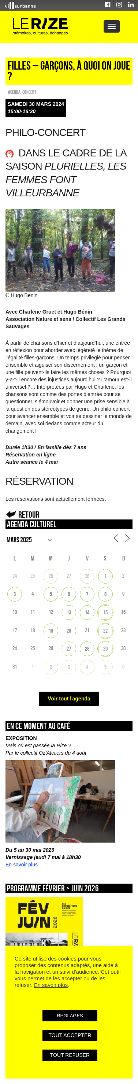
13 (69, 612)
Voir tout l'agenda (69, 698)
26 (51, 576)
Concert (29, 92)
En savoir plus (21, 864)
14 (87, 612)
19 (51, 631)
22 (105, 631)
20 (69, 631)
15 (105, 612)
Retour (29, 514)
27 (69, 648)
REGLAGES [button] (70, 1015)
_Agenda (12, 92)
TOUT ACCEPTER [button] (70, 1035)
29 (105, 648)
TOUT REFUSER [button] (70, 1055)
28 (87, 576)
